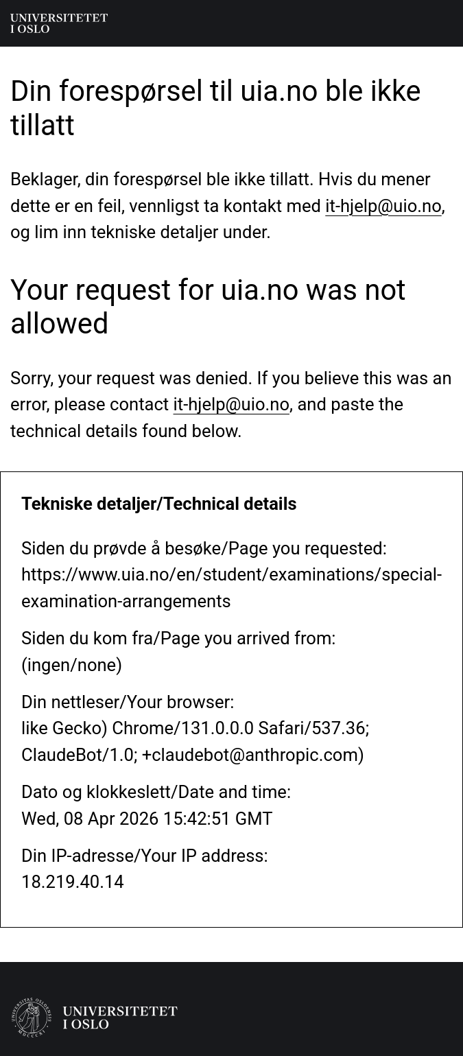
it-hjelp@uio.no (383, 206)
